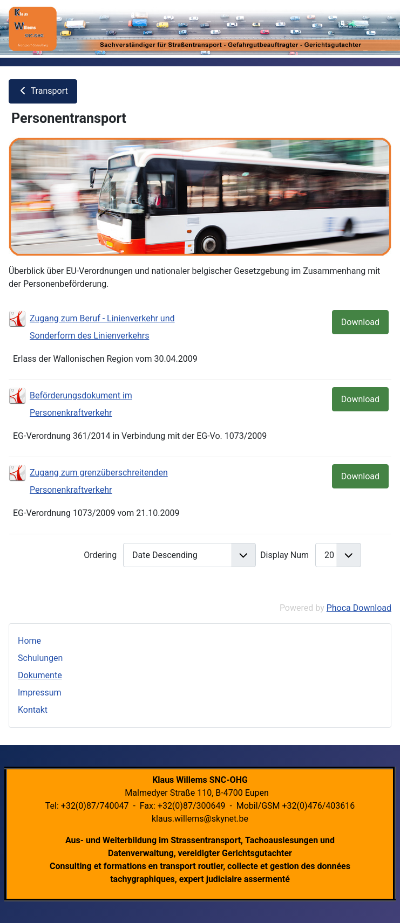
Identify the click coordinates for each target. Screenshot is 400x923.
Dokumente (40, 675)
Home (29, 641)
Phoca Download (359, 608)
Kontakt (33, 710)
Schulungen (40, 658)
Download (360, 322)
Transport (43, 91)
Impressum (40, 692)
